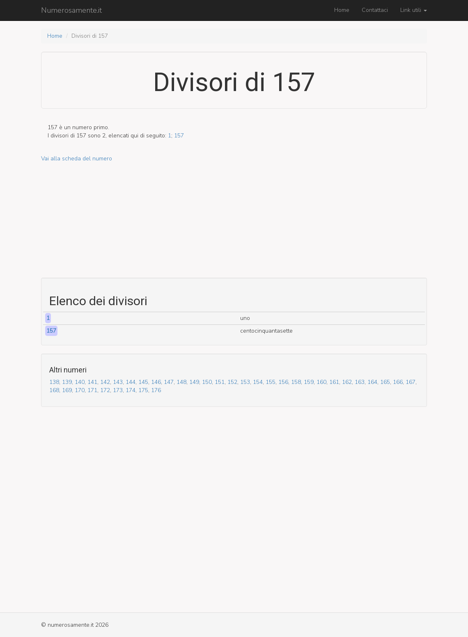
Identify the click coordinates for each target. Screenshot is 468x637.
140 (80, 382)
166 (398, 382)
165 (385, 382)
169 (67, 390)
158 (296, 382)
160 (321, 382)
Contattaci (375, 10)
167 (410, 382)
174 (130, 390)
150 (207, 382)
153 (245, 382)
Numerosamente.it (71, 10)
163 (360, 382)
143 (118, 382)
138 (54, 382)
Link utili (413, 10)
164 (372, 382)
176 (156, 390)
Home (341, 10)
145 (143, 382)
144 (130, 382)
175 (143, 390)
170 (80, 390)
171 (92, 390)
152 (232, 382)
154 (258, 382)
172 (105, 390)
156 (283, 382)
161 (334, 382)
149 (194, 382)
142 (105, 382)
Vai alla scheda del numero (76, 158)
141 (92, 382)
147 (169, 382)
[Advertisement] (234, 220)
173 (118, 390)
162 (347, 382)
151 (220, 382)
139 (67, 382)
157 (179, 135)
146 (156, 382)
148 (181, 382)
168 (54, 390)
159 (309, 382)
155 (270, 382)
